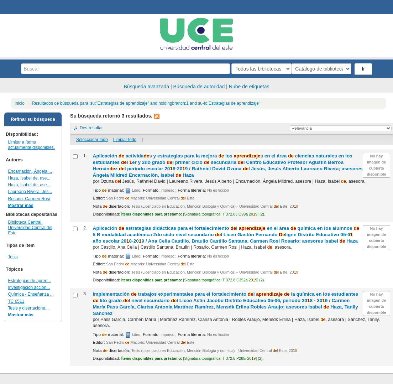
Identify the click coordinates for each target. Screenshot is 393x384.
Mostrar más (20, 205)
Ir (364, 69)
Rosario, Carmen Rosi (29, 198)
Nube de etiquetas (249, 86)
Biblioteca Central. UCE (25, 7)
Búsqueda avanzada (146, 86)
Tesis (12, 256)
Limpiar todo (124, 139)
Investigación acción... (29, 287)
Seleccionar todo (92, 139)
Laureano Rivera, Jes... (30, 191)
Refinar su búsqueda (33, 119)
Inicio (20, 103)
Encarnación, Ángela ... (30, 171)
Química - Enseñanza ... (30, 294)
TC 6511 (16, 301)
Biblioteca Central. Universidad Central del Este (30, 227)
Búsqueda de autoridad (199, 86)
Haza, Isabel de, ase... (29, 178)
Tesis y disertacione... (28, 308)
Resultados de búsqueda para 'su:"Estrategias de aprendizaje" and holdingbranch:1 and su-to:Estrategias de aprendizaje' (146, 103)
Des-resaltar (91, 127)
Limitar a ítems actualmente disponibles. (31, 145)
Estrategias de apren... (29, 280)
